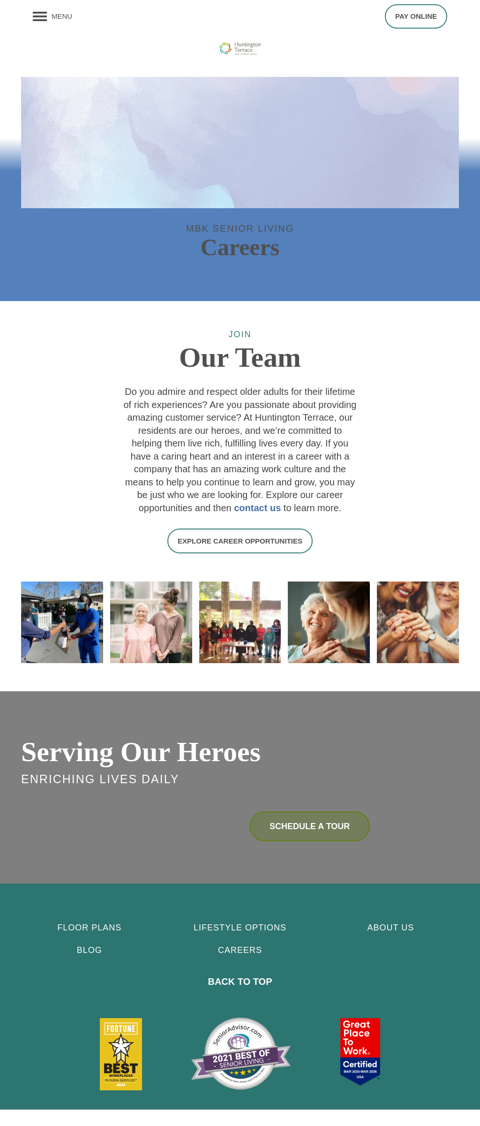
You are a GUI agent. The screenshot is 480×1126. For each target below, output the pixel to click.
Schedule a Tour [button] (310, 842)
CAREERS (240, 966)
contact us (257, 525)
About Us (390, 944)
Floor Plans (89, 944)
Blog (89, 966)
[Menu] (52, 16)
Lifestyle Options (240, 944)
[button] (416, 16)
